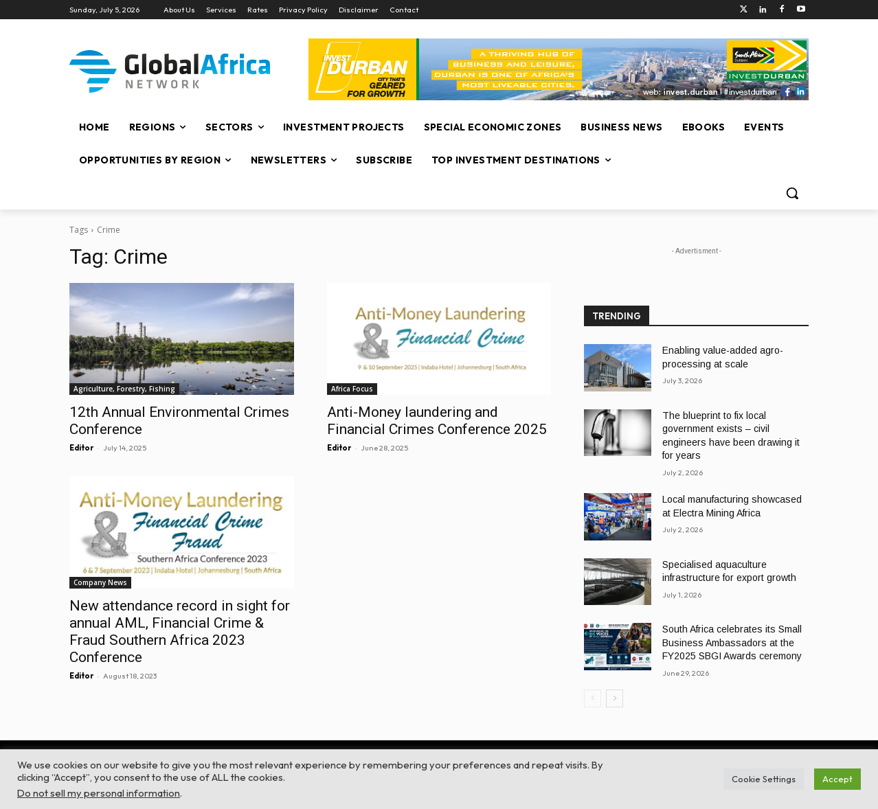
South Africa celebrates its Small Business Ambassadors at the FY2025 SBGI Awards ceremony (732, 642)
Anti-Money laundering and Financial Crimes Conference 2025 (437, 420)
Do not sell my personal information (98, 792)
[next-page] (614, 698)
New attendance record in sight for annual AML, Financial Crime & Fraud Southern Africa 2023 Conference (179, 631)
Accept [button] (837, 778)
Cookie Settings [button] (764, 778)
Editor (81, 448)
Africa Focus (352, 389)
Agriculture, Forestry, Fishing (124, 389)
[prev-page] (592, 698)
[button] (792, 192)
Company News (100, 582)
